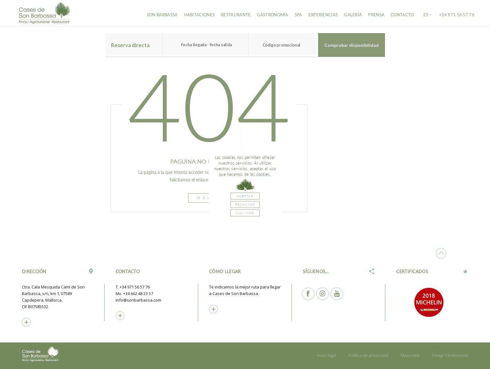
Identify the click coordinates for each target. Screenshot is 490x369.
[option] (432, 302)
